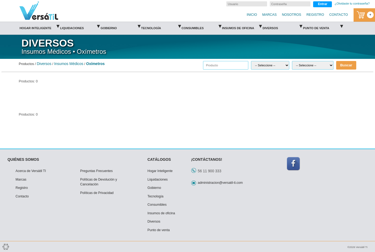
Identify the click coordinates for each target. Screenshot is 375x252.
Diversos (282, 26)
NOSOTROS (291, 15)
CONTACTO (338, 15)
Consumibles (201, 26)
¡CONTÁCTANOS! (206, 159)
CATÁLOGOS (159, 159)
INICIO (252, 15)
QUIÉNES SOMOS (23, 159)
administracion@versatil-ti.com (220, 183)
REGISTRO (315, 15)
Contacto (22, 196)
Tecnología (161, 26)
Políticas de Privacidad (97, 193)
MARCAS (269, 15)
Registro (22, 188)
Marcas (21, 179)
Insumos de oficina (242, 26)
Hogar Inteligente (39, 26)
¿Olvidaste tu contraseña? (352, 3)
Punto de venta (323, 26)
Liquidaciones (80, 26)
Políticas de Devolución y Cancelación (98, 182)
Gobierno (120, 26)
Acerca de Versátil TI (31, 171)
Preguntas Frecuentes (96, 171)
